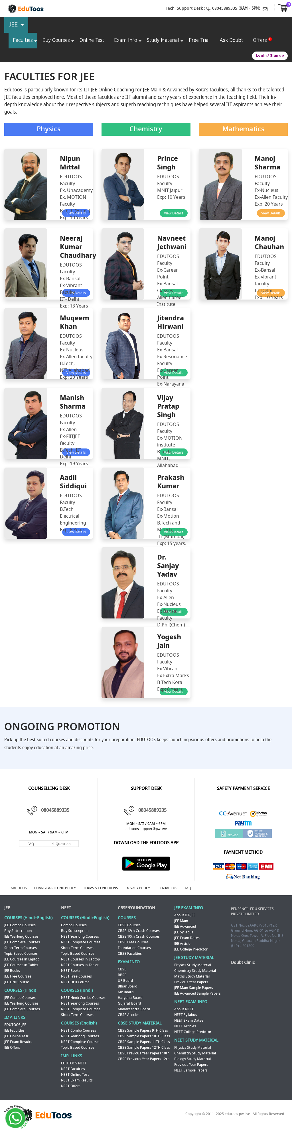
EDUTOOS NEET (74, 1063)
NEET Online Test (75, 1075)
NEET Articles (185, 1026)
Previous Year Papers (191, 982)
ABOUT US (21, 889)
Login (261, 56)
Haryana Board (130, 998)
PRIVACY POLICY (145, 889)
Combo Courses (74, 925)
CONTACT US (177, 889)
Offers (260, 40)
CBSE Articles (128, 1015)
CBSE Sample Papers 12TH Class (144, 1048)
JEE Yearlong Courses (21, 937)
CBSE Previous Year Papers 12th (144, 1059)
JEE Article (182, 944)
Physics (49, 130)
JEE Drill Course (16, 982)
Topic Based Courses (21, 954)
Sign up (277, 56)
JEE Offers (12, 1048)
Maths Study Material (192, 977)
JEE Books (12, 971)
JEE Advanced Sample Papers (197, 994)
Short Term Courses (20, 948)
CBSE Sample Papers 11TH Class (144, 1042)
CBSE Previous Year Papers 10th (144, 1053)
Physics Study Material (192, 965)
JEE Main (181, 921)
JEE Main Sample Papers (193, 988)
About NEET (184, 1009)
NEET (66, 908)
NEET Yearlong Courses (80, 937)
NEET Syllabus (185, 1015)
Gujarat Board (129, 1004)
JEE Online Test (16, 1036)
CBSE (122, 969)
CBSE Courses (129, 925)
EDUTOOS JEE (15, 1025)
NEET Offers (70, 1086)
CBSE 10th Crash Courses (139, 937)
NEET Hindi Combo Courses (83, 998)
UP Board (125, 981)
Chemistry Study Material (195, 971)
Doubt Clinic (243, 963)
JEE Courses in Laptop (21, 959)
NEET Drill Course (75, 982)
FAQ (30, 845)
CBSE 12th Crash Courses (139, 931)
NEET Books (70, 971)
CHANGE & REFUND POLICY (59, 889)
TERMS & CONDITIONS (106, 889)
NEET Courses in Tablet (80, 965)
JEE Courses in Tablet (21, 965)
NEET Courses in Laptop (80, 959)
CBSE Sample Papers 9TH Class (143, 1031)
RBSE (122, 975)
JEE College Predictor (191, 949)
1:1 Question (60, 845)
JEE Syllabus (183, 932)
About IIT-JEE (184, 915)
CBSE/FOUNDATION (136, 908)
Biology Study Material (192, 1059)
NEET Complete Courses (80, 942)
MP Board (125, 992)
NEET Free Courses (76, 977)
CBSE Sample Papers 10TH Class (144, 1036)
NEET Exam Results (77, 1080)
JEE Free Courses (17, 977)
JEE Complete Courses (22, 942)
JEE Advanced (185, 927)
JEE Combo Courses (20, 925)
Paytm (243, 826)
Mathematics (243, 130)
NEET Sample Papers (191, 1070)
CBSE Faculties (130, 954)
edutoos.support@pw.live (146, 830)
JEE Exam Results (18, 1042)
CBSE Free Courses (133, 942)
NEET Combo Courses (78, 1031)
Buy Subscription (18, 931)
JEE (7, 908)
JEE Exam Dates (187, 938)
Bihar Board (127, 986)
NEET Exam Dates (188, 1021)
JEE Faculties (14, 1031)
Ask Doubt (231, 40)
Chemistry (146, 130)
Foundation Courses (134, 948)
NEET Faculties (73, 1069)
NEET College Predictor (192, 1032)
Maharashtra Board (134, 1009)
